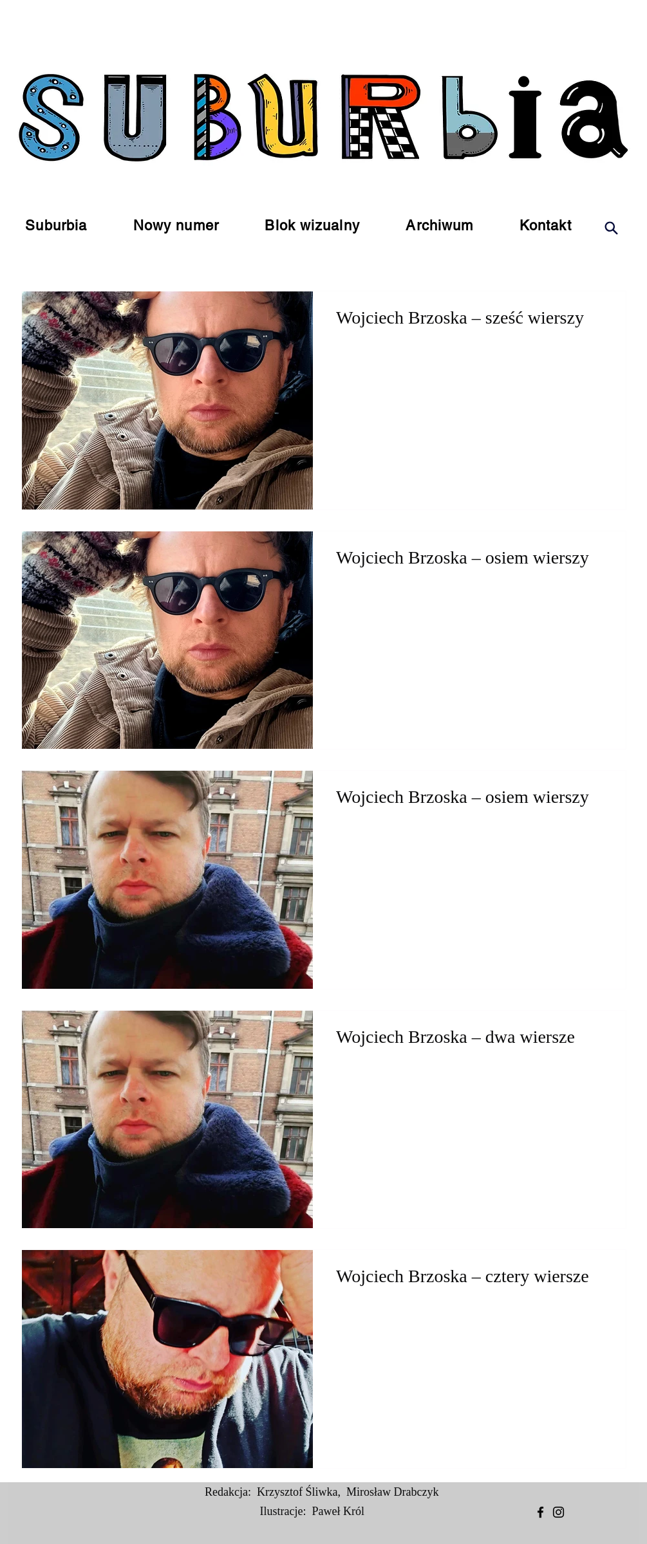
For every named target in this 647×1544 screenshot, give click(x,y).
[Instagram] (558, 1512)
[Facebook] (540, 1512)
